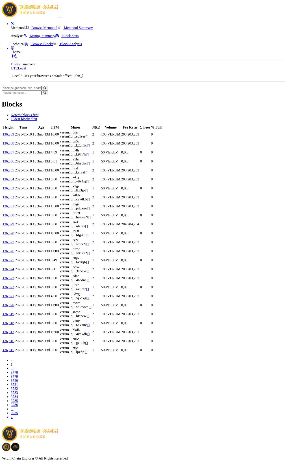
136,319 (8, 314)
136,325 (8, 260)
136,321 (8, 296)
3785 (14, 401)
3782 (14, 389)
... (12, 368)
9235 (14, 413)
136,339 (8, 134)
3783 (14, 393)
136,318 (8, 323)
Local (22, 68)
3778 (14, 372)
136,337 (8, 152)
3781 (14, 384)
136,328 (8, 233)
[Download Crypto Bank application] (15, 450)
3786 (14, 405)
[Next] (12, 417)
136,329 (8, 224)
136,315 (8, 350)
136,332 (8, 197)
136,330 (8, 215)
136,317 (8, 332)
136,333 (8, 188)
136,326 (8, 251)
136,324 (8, 269)
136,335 (8, 170)
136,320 (8, 305)
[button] (12, 24)
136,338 (8, 143)
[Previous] (12, 360)
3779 (14, 376)
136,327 (8, 242)
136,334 (8, 179)
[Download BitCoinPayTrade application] (6, 450)
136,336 (8, 161)
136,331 (8, 206)
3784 (14, 397)
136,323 (8, 278)
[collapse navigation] (59, 17)
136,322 (8, 287)
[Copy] (86, 136)
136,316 (8, 341)
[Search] (44, 88)
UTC (14, 68)
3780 (14, 380)
